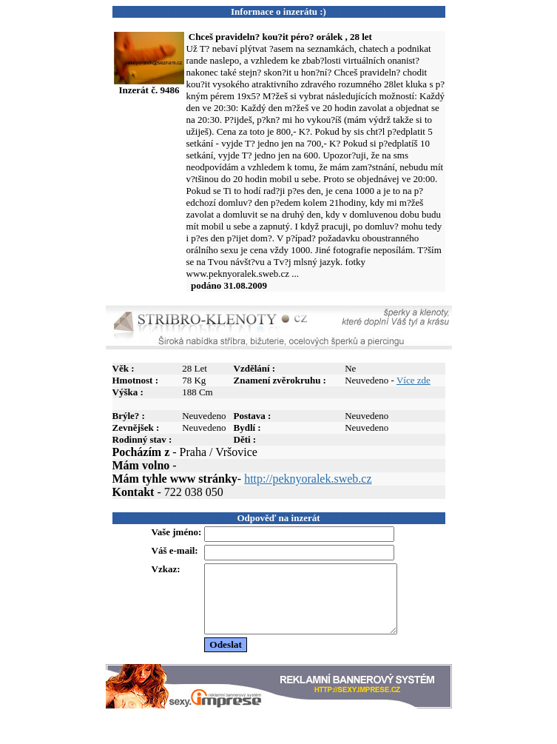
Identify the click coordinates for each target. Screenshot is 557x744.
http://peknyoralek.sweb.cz (307, 478)
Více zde (413, 380)
